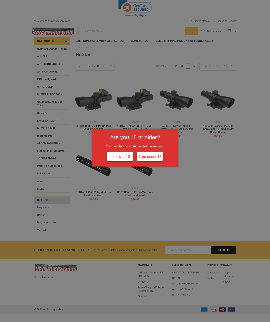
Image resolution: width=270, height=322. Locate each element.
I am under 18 (150, 157)
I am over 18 (120, 157)
